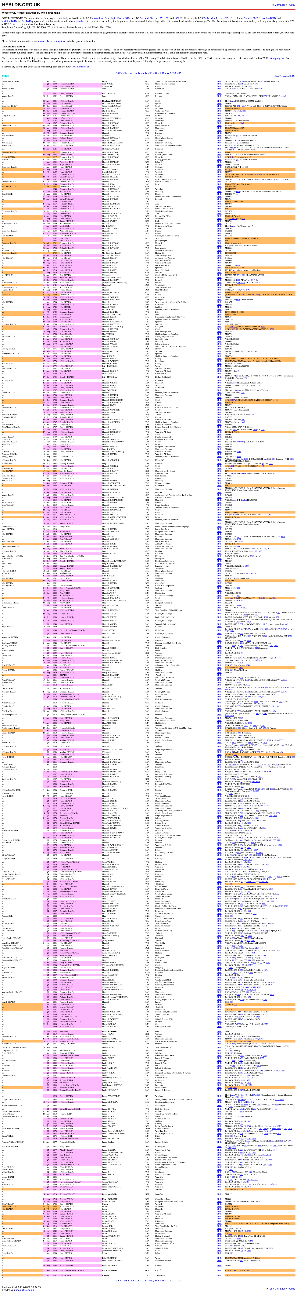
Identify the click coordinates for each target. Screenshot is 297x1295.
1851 (160, 18)
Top (276, 76)
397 (241, 624)
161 (241, 84)
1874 (250, 86)
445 (241, 634)
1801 (239, 588)
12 (238, 549)
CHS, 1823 (267, 549)
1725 (238, 290)
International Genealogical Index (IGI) (110, 18)
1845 (284, 96)
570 (251, 556)
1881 (167, 18)
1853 (274, 598)
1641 (242, 123)
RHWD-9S (233, 329)
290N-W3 (233, 400)
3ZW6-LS (233, 219)
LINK (219, 81)
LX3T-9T (232, 466)
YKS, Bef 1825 (251, 573)
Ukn (179, 72)
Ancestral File (146, 18)
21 (238, 536)
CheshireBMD (251, 18)
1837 (239, 546)
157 (278, 613)
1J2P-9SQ (241, 442)
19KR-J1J (241, 282)
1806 (245, 615)
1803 (245, 378)
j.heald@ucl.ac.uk (81, 66)
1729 (263, 327)
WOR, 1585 (241, 111)
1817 (265, 624)
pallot (254, 429)
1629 (229, 174)
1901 (176, 18)
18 (238, 371)
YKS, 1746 (245, 290)
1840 (240, 541)
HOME (291, 4)
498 (233, 89)
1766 (276, 400)
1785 (271, 463)
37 (249, 629)
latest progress (277, 58)
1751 (245, 295)
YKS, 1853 (229, 631)
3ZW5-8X (258, 174)
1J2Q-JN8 (233, 598)
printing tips (59, 41)
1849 (286, 624)
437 (242, 629)
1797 (239, 456)
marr (233, 101)
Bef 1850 (244, 459)
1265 (242, 86)
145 (243, 81)
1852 (249, 622)
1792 (239, 539)
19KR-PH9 (253, 280)
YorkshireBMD (9, 21)
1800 (247, 566)
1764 (263, 429)
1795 (254, 549)
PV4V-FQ (256, 295)
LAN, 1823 (258, 551)
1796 (239, 452)
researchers (79, 21)
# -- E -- (5, 76)
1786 (252, 415)
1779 (262, 466)
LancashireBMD (267, 18)
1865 (292, 459)
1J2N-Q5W (241, 106)
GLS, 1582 (241, 116)
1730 (272, 329)
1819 (266, 617)
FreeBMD (27, 21)
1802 (243, 393)
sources (41, 41)
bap (250, 106)
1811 (263, 598)
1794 (258, 385)
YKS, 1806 (264, 629)
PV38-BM (241, 275)
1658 (243, 219)
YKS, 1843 (282, 629)
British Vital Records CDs (216, 18)
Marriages (279, 4)
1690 (238, 280)
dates (49, 41)
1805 (239, 605)
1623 (246, 174)
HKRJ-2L (233, 157)
